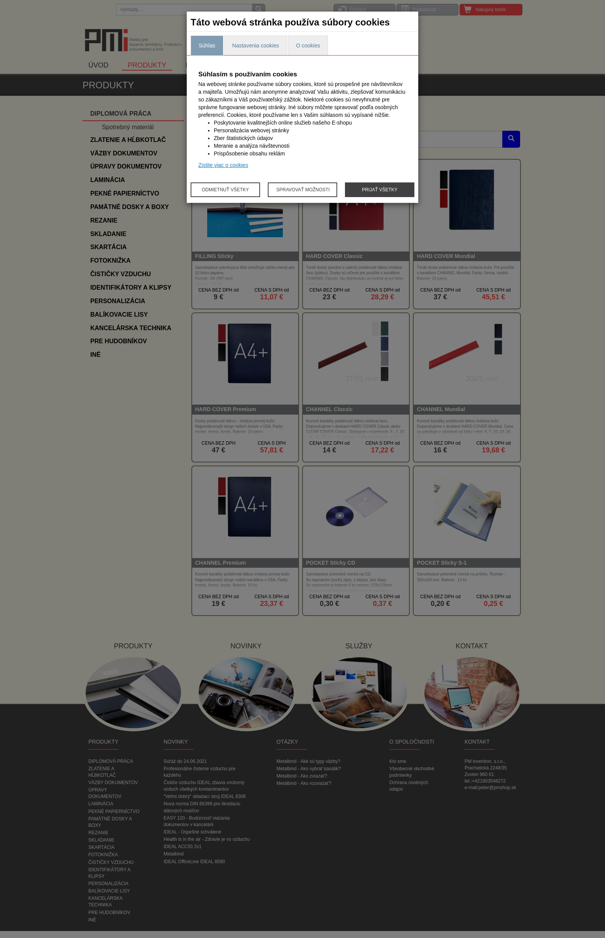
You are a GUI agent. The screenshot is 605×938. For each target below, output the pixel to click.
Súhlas (207, 45)
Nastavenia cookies (255, 45)
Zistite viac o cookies (223, 165)
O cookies (308, 45)
